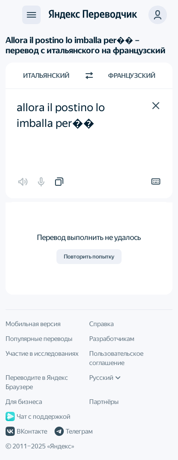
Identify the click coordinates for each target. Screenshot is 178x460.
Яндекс (60, 446)
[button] (156, 105)
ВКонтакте (26, 431)
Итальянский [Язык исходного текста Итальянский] (46, 75)
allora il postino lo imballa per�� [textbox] (62, 115)
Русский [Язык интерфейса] (105, 377)
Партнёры (104, 401)
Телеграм (73, 431)
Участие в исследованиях (42, 353)
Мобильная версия (33, 324)
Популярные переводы (39, 338)
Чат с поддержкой (38, 416)
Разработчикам (111, 338)
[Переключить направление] (89, 75)
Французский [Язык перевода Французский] (131, 75)
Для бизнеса (24, 401)
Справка (101, 324)
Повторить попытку (89, 256)
